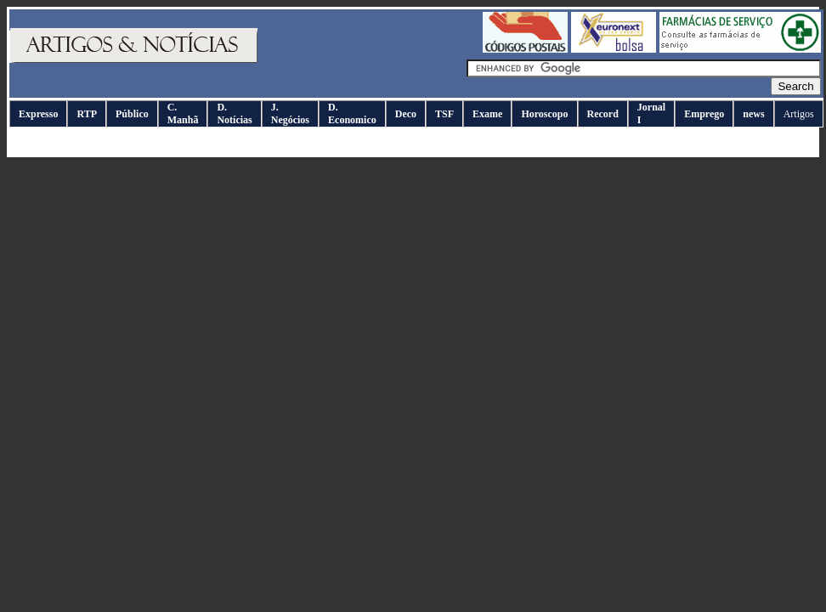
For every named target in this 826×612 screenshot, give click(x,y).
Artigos (799, 114)
